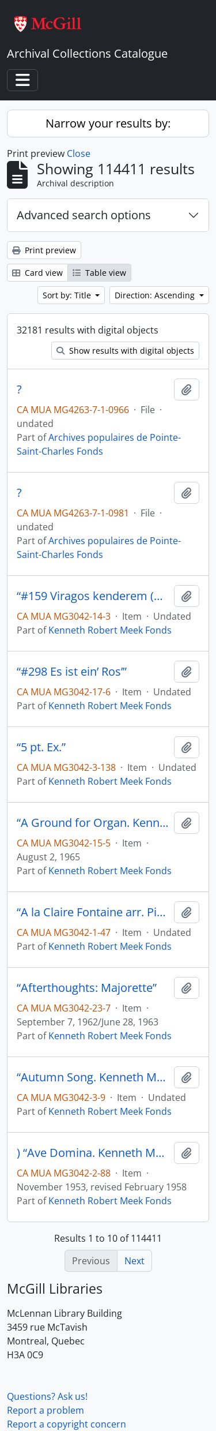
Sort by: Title (68, 295)
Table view (99, 272)
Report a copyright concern (66, 1424)
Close (78, 153)
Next (134, 1260)
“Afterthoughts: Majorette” (87, 988)
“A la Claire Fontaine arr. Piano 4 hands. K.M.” (93, 912)
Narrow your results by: (108, 123)
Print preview (44, 250)
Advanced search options (84, 215)
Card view (37, 272)
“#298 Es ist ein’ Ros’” (72, 672)
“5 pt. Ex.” (41, 747)
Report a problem (45, 1410)
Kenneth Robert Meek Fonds (110, 630)
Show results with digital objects (125, 350)
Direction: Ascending (156, 295)
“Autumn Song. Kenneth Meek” (93, 1077)
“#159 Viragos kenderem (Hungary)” (93, 596)
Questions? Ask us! (47, 1396)
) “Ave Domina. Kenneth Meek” (93, 1153)
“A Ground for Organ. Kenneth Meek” (93, 823)
